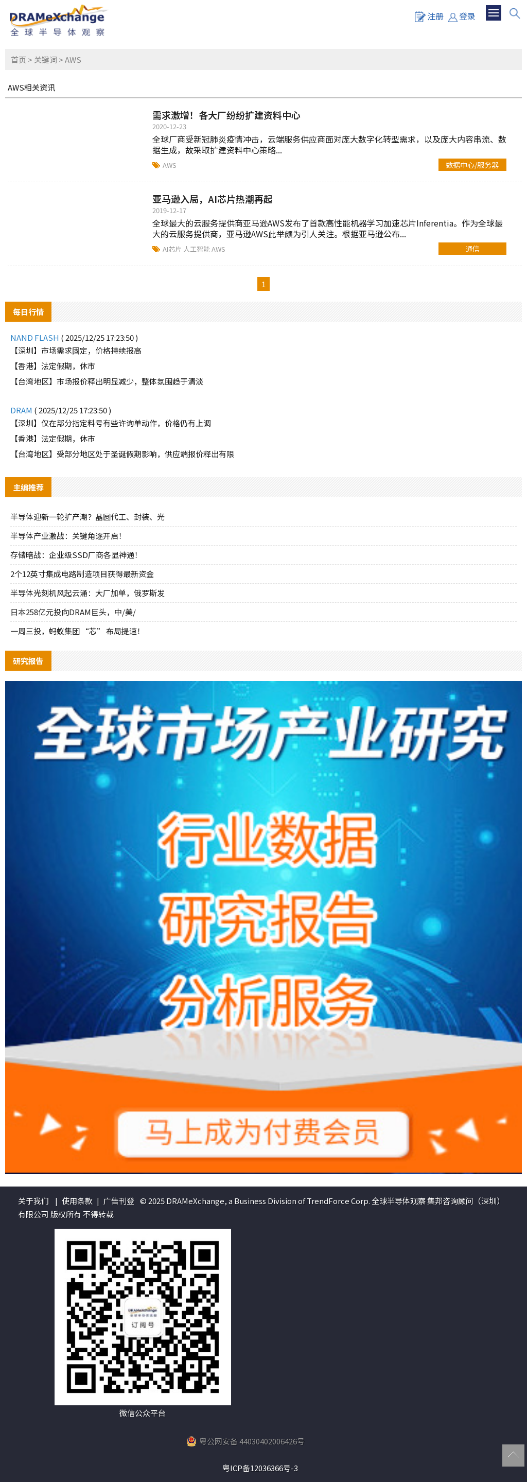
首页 (18, 59)
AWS (170, 165)
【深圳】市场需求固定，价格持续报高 (76, 350)
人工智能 (197, 249)
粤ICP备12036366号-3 (260, 1467)
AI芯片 (173, 249)
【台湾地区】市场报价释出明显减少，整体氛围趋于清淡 (106, 381)
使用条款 (77, 1200)
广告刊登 (118, 1200)
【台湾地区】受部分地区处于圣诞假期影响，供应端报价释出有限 (122, 453)
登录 (462, 16)
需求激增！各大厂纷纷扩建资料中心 (226, 114)
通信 (472, 248)
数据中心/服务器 (472, 165)
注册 (429, 16)
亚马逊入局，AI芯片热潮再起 (212, 198)
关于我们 (33, 1200)
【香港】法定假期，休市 (52, 365)
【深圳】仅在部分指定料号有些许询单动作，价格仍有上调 (110, 422)
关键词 (45, 59)
